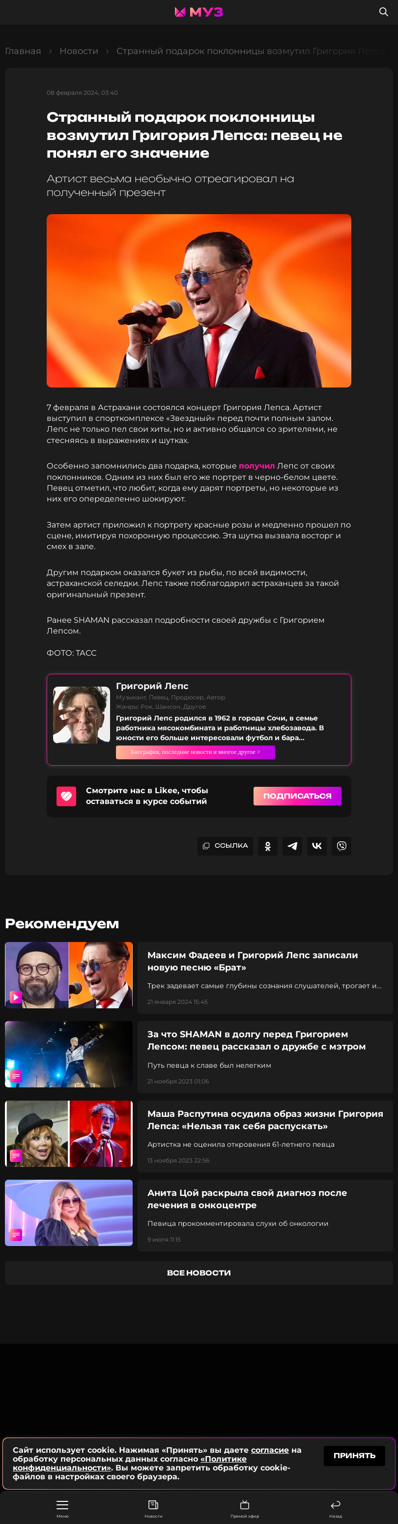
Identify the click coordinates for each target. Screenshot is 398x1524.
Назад (335, 1509)
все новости (199, 1273)
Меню (63, 1510)
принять (354, 1456)
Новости (153, 1509)
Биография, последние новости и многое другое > (225, 752)
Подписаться (297, 796)
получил (257, 466)
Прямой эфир (244, 1509)
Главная (23, 51)
